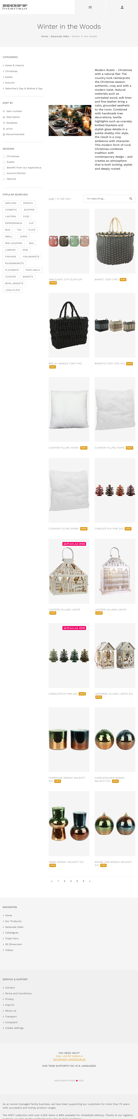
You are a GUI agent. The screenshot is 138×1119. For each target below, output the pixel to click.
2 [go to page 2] (64, 881)
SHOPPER (29, 209)
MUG (7, 229)
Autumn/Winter (16, 173)
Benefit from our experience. (24, 167)
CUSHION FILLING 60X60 (68, 528)
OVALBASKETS (31, 256)
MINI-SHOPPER (13, 243)
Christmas (11, 71)
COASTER (10, 276)
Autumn (10, 82)
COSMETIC (11, 209)
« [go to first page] (51, 881)
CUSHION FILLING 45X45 (114, 447)
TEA (19, 229)
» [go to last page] (89, 881)
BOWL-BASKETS (14, 283)
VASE (25, 250)
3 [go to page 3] (71, 881)
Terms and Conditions (18, 993)
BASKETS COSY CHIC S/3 (114, 363)
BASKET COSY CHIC (110, 279)
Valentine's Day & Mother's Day (23, 88)
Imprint (9, 1004)
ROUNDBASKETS (14, 263)
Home (44, 36)
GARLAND (10, 203)
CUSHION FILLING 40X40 (68, 447)
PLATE (31, 229)
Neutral (11, 178)
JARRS (23, 236)
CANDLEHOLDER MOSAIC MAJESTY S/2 (110, 779)
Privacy (9, 999)
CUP (31, 223)
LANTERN (10, 216)
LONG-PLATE (12, 290)
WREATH (28, 203)
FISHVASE (10, 256)
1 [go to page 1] (58, 881)
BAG (31, 243)
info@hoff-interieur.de (69, 1059)
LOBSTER (10, 250)
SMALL (9, 236)
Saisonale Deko (60, 36)
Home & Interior (14, 65)
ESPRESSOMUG (13, 223)
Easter (9, 77)
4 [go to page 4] (77, 881)
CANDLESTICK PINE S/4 (113, 528)
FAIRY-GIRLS (33, 270)
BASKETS (28, 276)
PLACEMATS (12, 270)
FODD (26, 216)
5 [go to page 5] (83, 881)
